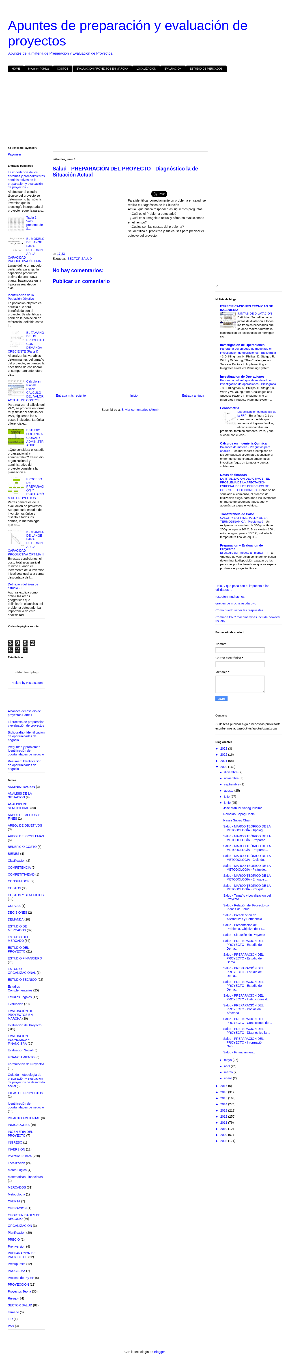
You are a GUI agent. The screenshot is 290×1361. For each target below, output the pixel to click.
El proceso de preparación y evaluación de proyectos (26, 723)
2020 (224, 767)
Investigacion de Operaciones (242, 345)
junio (227, 802)
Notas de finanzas (233, 475)
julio (227, 796)
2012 (224, 1116)
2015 (224, 1098)
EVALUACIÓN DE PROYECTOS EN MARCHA (20, 1014)
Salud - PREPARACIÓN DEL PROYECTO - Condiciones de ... (247, 1021)
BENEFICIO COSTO (22, 846)
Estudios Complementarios (20, 988)
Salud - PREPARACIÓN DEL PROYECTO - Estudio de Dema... (243, 944)
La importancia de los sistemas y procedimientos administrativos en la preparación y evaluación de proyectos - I (26, 179)
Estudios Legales (20, 997)
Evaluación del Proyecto (24, 1025)
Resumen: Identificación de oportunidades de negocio (24, 765)
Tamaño (13, 1312)
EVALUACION (172, 68)
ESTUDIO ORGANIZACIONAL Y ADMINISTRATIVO (35, 437)
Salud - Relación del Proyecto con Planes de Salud (247, 907)
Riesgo (13, 1298)
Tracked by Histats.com (26, 683)
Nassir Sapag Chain (237, 820)
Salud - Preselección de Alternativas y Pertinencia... (244, 917)
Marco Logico (17, 1170)
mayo (228, 1060)
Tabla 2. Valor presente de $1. (34, 223)
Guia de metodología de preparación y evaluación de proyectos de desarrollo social (26, 1080)
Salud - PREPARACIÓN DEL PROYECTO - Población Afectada (243, 1009)
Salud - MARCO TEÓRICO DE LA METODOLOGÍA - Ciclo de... (247, 857)
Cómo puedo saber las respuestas (239, 610)
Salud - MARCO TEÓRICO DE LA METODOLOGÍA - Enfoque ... (247, 877)
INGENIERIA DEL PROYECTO (20, 1133)
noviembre (231, 778)
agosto (229, 790)
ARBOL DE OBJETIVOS (25, 825)
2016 (224, 1092)
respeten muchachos (230, 596)
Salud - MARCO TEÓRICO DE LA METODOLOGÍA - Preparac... (247, 838)
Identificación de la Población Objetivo (21, 297)
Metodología (16, 1194)
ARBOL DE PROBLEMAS (26, 836)
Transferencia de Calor (237, 514)
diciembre (231, 772)
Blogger (159, 1352)
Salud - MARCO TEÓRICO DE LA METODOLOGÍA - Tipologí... (247, 828)
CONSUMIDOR (19, 881)
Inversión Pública (38, 68)
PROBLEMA (16, 1271)
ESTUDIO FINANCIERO (25, 958)
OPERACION (17, 1208)
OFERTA (14, 1201)
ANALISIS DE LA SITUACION (20, 795)
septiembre (232, 784)
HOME (16, 68)
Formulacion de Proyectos (26, 1064)
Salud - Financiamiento (239, 1052)
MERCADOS (17, 1187)
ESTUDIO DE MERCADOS (206, 68)
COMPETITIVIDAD (21, 874)
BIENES (13, 853)
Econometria (229, 408)
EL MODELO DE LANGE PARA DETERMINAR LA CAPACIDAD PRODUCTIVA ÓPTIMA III (26, 543)
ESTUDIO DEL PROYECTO (18, 949)
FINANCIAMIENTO (21, 1057)
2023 (224, 748)
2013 (224, 1110)
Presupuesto (17, 1264)
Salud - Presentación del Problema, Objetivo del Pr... (244, 927)
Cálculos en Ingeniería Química (243, 443)
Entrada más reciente (71, 395)
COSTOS (62, 68)
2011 (224, 1122)
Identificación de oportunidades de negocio (26, 1105)
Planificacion (17, 1232)
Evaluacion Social (20, 1050)
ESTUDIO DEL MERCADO (18, 939)
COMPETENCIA (19, 867)
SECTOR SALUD (79, 258)
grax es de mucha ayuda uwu (235, 603)
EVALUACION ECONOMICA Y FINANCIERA (19, 1039)
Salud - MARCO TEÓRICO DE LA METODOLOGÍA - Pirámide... (247, 867)
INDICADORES (19, 1125)
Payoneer (14, 154)
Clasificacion (17, 860)
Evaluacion (15, 1004)
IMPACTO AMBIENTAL (24, 1118)
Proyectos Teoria (19, 1291)
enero (228, 1078)
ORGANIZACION (20, 1225)
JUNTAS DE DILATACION (255, 313)
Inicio (134, 395)
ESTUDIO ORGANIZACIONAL (22, 970)
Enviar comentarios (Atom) (140, 409)
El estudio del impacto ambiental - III (244, 552)
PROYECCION (18, 1284)
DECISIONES (17, 912)
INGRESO (15, 1142)
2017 (224, 1086)
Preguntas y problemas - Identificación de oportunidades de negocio (26, 750)
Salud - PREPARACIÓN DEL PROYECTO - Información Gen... (243, 1042)
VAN (11, 1326)
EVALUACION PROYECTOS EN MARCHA (102, 68)
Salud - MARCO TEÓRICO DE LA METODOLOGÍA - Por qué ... (247, 887)
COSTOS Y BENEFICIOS (26, 895)
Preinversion (16, 1246)
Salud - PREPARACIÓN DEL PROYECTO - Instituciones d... (246, 997)
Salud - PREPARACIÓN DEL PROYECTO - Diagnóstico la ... (246, 1030)
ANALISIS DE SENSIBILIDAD (18, 806)
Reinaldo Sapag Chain (239, 814)
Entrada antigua (193, 395)
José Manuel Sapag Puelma (242, 808)
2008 (224, 1141)
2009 (224, 1135)
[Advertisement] (142, 110)
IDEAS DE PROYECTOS (25, 1093)
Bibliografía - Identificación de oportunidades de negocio (26, 736)
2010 (224, 1129)
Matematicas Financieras (25, 1177)
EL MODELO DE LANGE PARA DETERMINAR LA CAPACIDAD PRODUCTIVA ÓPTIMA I (26, 250)
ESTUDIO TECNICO (22, 979)
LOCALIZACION (146, 68)
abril (227, 1066)
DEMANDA (16, 919)
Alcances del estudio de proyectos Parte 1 (24, 713)
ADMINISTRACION (21, 787)
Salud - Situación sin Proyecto (244, 935)
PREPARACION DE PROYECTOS (22, 1255)
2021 (224, 761)
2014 (224, 1104)
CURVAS (14, 906)
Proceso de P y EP (21, 1278)
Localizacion (16, 1163)
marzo (229, 1072)
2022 (224, 754)
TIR (10, 1319)
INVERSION (16, 1149)
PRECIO (14, 1239)
